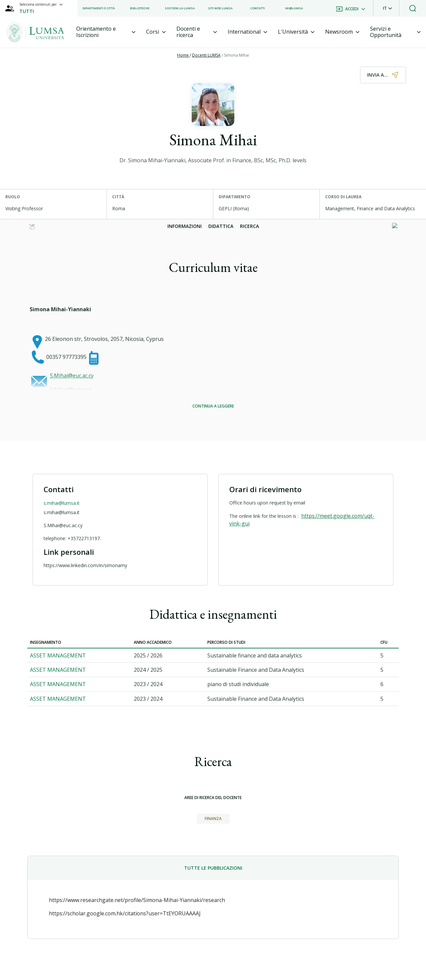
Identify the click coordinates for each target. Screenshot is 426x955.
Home (183, 55)
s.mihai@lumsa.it (62, 503)
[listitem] (98, 8)
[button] (387, 8)
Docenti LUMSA (206, 55)
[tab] (106, 32)
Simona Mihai (236, 55)
